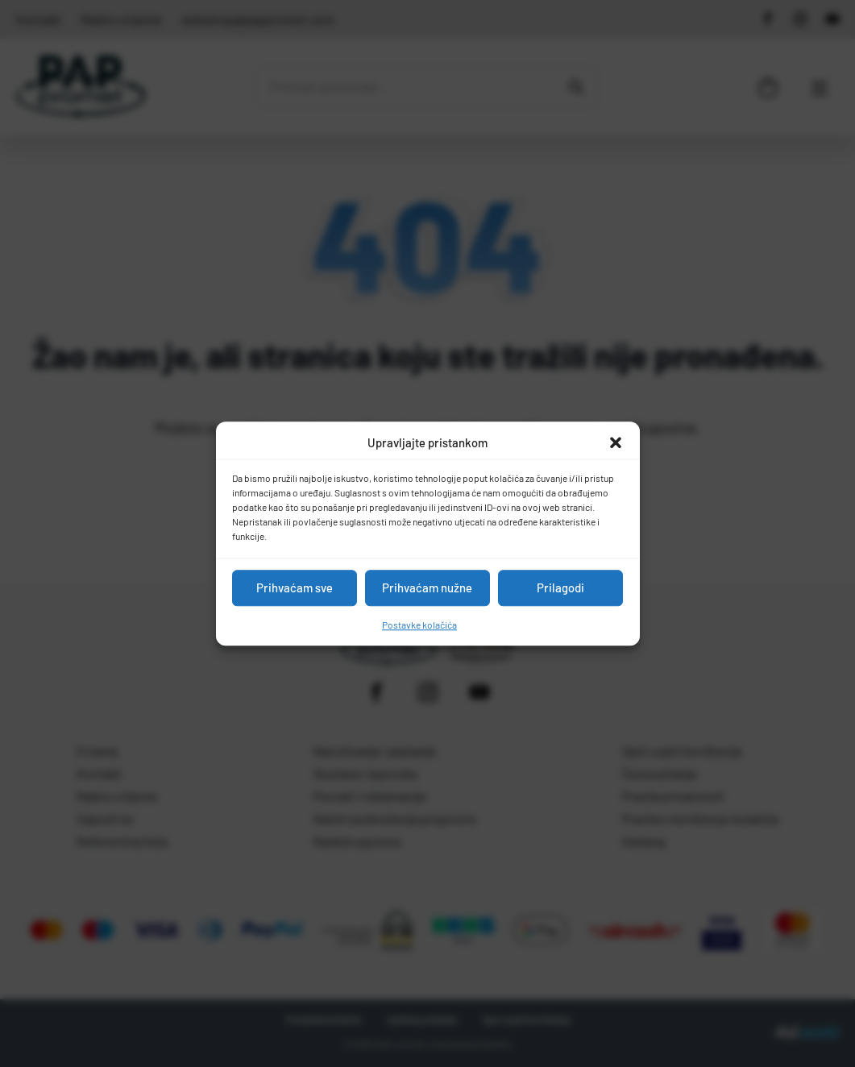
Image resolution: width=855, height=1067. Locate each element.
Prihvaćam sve (294, 587)
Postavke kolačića (419, 624)
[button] (616, 443)
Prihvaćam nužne (427, 587)
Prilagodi (560, 587)
